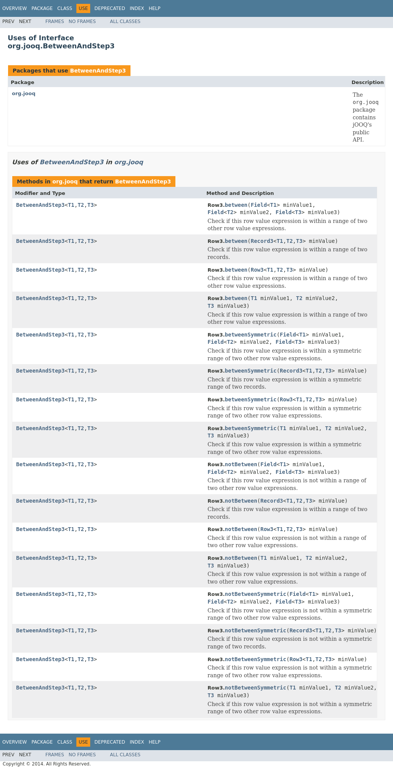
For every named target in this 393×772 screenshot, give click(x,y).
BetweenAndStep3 (98, 71)
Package (42, 8)
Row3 (257, 270)
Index (137, 8)
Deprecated (109, 8)
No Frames (82, 21)
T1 (71, 205)
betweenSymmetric (251, 335)
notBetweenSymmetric (255, 594)
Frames (54, 21)
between (236, 205)
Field (259, 205)
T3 (90, 205)
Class (64, 8)
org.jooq (23, 93)
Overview (14, 8)
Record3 (262, 241)
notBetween (241, 464)
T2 (81, 205)
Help (154, 8)
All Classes (125, 21)
